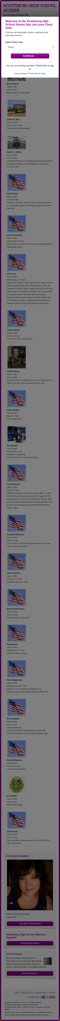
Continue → (30, 56)
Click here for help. (37, 73)
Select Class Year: (14, 42)
